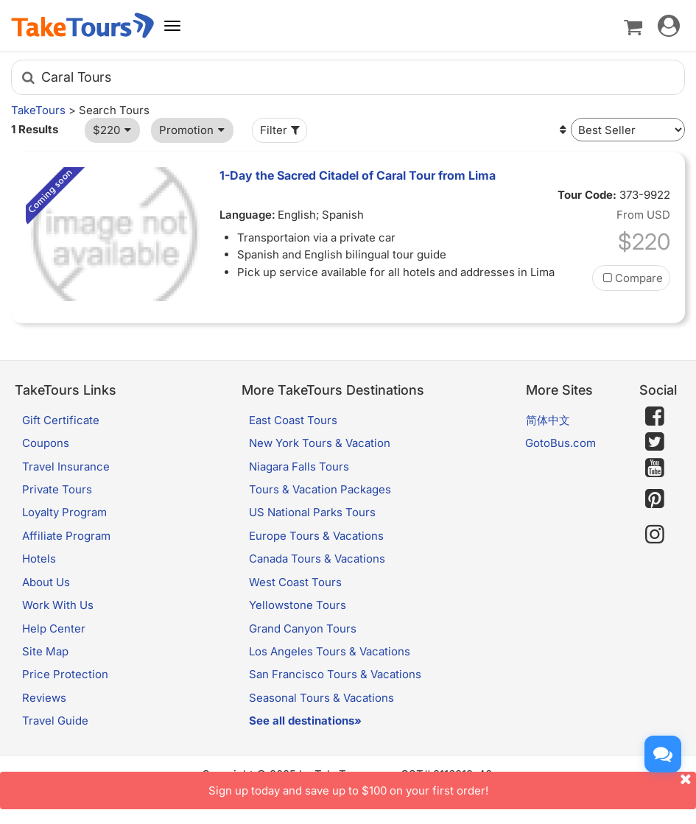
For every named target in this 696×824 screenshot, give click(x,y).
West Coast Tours (295, 582)
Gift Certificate (60, 420)
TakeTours (38, 110)
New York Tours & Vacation (319, 443)
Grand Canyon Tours (302, 628)
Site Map (45, 651)
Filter (281, 130)
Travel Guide (55, 721)
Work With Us (58, 605)
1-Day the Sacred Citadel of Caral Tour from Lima (357, 175)
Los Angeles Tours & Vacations (329, 651)
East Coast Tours (293, 420)
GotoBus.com (560, 443)
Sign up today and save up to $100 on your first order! (452, 784)
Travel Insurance (66, 466)
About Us (46, 582)
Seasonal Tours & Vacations (321, 698)
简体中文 (548, 420)
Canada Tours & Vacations (317, 559)
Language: (247, 215)
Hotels (39, 559)
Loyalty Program (64, 512)
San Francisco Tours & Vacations (335, 674)
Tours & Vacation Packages (320, 489)
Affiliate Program (66, 536)
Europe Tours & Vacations (316, 536)
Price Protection (65, 674)
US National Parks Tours (312, 512)
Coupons (45, 443)
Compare (631, 278)
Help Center (53, 628)
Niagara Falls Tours (299, 466)
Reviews (44, 698)
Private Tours (57, 489)
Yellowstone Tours (297, 605)
